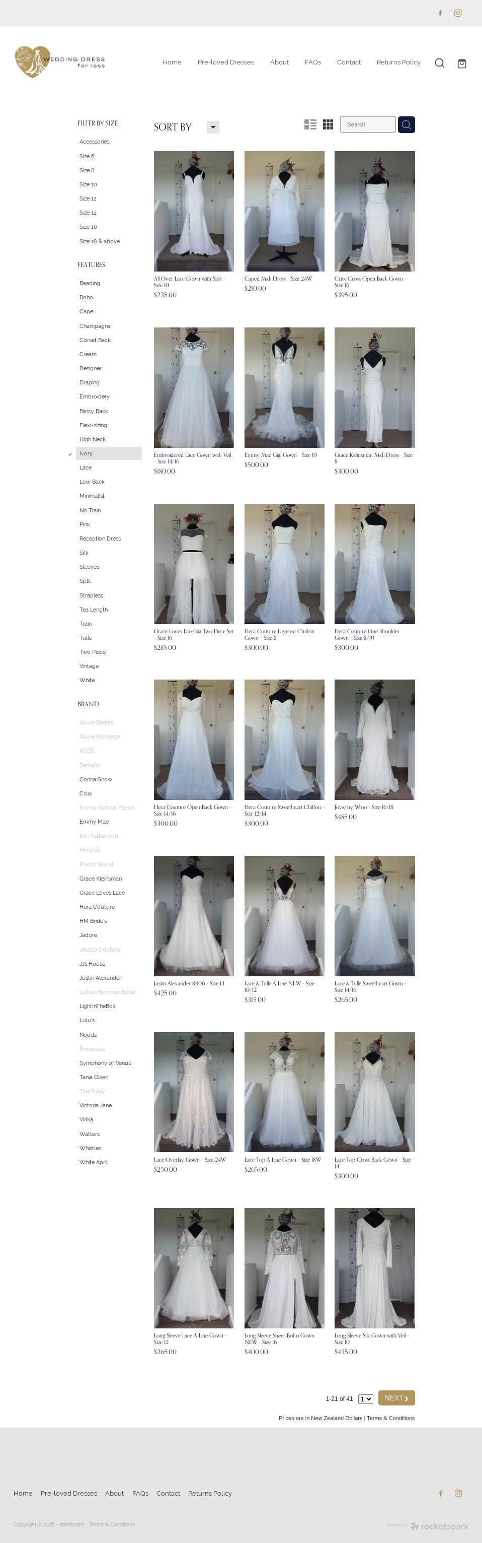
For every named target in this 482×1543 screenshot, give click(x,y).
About (279, 62)
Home (172, 62)
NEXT (396, 1397)
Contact (349, 62)
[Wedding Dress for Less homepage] (59, 63)
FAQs (313, 62)
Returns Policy (399, 62)
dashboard (71, 1524)
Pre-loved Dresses (226, 62)
